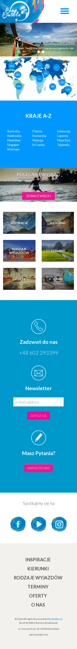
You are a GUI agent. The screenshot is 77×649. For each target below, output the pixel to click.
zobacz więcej (38, 196)
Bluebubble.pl (54, 618)
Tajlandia (63, 145)
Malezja (37, 140)
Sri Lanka (38, 145)
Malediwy (14, 140)
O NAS (38, 605)
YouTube (38, 524)
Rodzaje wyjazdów (38, 577)
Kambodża (14, 136)
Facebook (18, 524)
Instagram (59, 524)
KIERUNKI (38, 568)
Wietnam (13, 149)
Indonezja (63, 131)
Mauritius (63, 140)
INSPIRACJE (38, 559)
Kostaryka (39, 136)
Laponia (62, 136)
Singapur (13, 145)
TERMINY (38, 586)
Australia (13, 131)
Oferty (38, 596)
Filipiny (37, 131)
